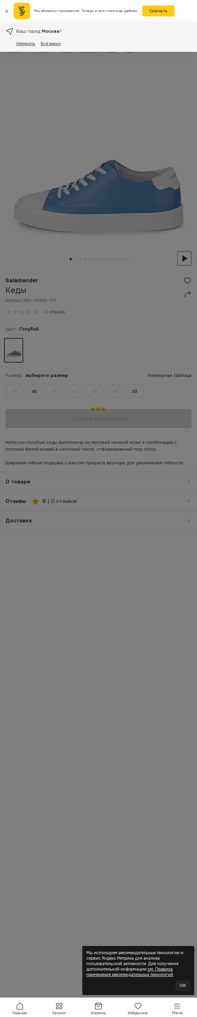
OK (183, 985)
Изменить (25, 43)
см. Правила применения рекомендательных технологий (129, 971)
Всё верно (51, 43)
